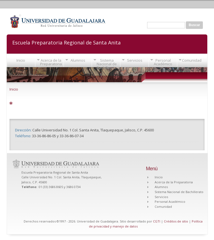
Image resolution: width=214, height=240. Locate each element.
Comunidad (191, 60)
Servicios (134, 60)
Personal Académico (163, 62)
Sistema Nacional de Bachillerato (107, 64)
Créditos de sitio (176, 221)
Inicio (20, 60)
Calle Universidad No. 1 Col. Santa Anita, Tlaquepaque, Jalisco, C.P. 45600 (93, 130)
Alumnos (77, 60)
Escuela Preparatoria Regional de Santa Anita (66, 42)
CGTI (156, 221)
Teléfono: (23, 135)
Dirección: (23, 130)
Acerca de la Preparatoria (51, 62)
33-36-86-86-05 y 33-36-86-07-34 (58, 135)
